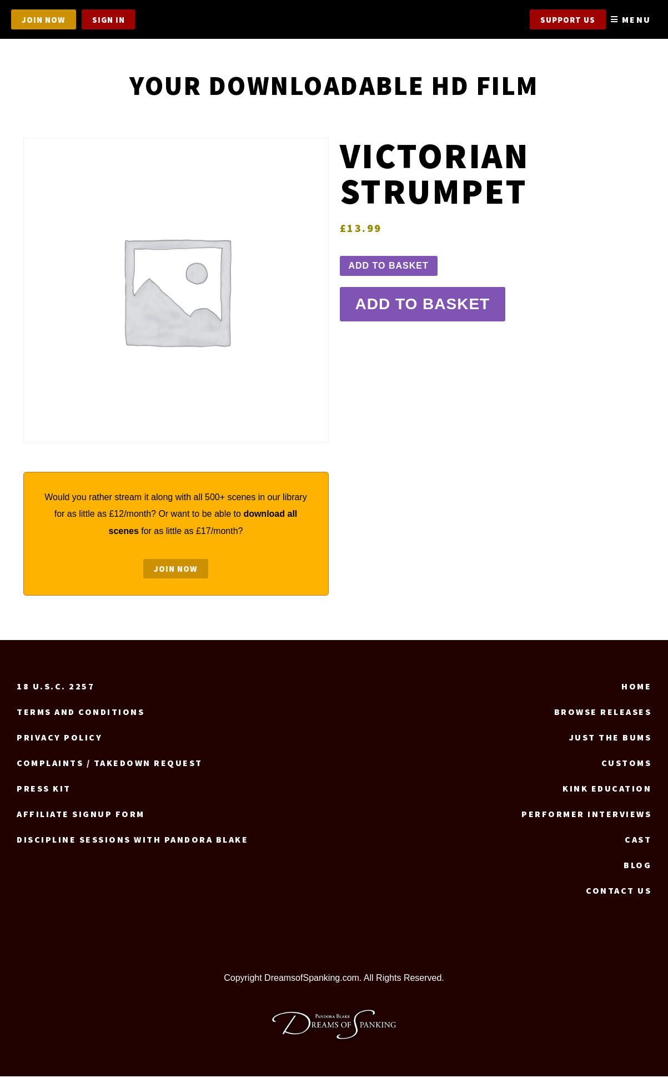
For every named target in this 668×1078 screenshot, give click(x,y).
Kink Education (606, 790)
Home (636, 688)
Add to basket (389, 265)
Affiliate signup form (81, 816)
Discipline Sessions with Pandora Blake (132, 841)
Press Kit (44, 790)
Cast (638, 841)
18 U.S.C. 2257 (55, 688)
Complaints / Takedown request (110, 764)
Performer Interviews (586, 816)
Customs (626, 764)
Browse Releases (603, 713)
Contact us (618, 892)
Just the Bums (610, 739)
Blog (637, 867)
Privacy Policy (59, 739)
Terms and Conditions (80, 713)
